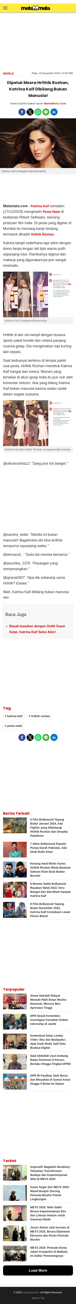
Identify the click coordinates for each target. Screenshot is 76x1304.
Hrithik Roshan (42, 234)
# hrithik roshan (39, 716)
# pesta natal (13, 725)
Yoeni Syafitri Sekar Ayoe (26, 103)
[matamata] (35, 8)
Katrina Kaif (40, 206)
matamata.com (30, 1292)
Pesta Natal (51, 211)
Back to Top (38, 1298)
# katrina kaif (13, 716)
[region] (38, 42)
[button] (5, 8)
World (8, 73)
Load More (38, 1270)
